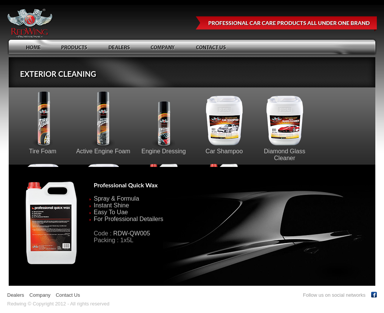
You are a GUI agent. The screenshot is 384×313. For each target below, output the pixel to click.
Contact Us (68, 295)
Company (40, 295)
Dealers (15, 295)
